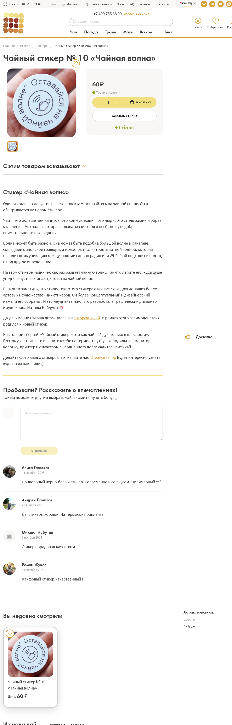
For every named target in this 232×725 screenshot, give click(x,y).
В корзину (140, 102)
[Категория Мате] (130, 32)
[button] (71, 4)
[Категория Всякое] (148, 32)
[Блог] (169, 32)
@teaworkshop (103, 357)
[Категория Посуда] (93, 32)
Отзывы (144, 4)
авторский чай (87, 317)
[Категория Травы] (112, 32)
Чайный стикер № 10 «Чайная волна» (26, 685)
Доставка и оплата (99, 4)
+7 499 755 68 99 (108, 13)
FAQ (131, 4)
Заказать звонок (136, 13)
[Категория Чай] (75, 32)
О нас (121, 4)
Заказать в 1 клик (124, 116)
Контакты (161, 4)
